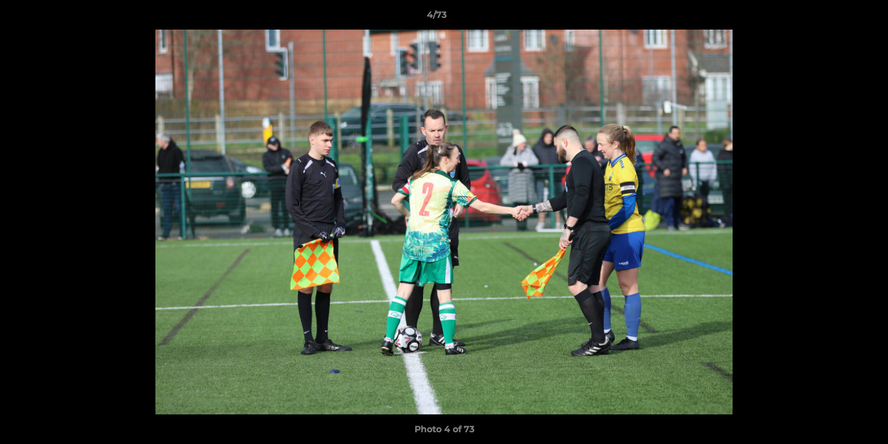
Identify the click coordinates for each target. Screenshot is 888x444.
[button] (836, 17)
